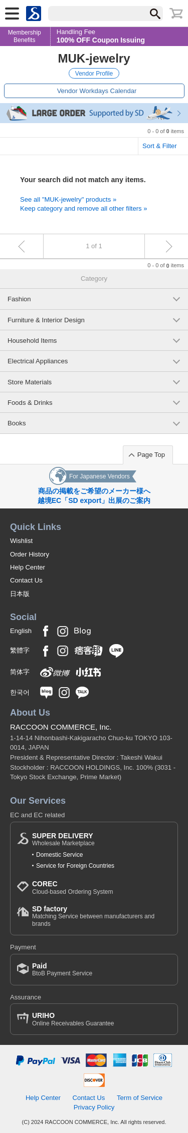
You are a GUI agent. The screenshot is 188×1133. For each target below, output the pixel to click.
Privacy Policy (94, 1107)
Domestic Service (59, 854)
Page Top (151, 454)
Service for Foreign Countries (75, 865)
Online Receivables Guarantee (73, 1019)
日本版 (20, 594)
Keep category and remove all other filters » (83, 208)
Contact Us (26, 580)
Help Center (27, 567)
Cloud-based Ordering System (72, 887)
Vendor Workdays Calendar (97, 91)
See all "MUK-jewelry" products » (68, 199)
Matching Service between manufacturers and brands (101, 916)
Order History (29, 554)
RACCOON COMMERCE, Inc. (61, 727)
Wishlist (21, 540)
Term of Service (139, 1097)
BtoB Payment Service (62, 969)
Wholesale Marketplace (63, 839)
